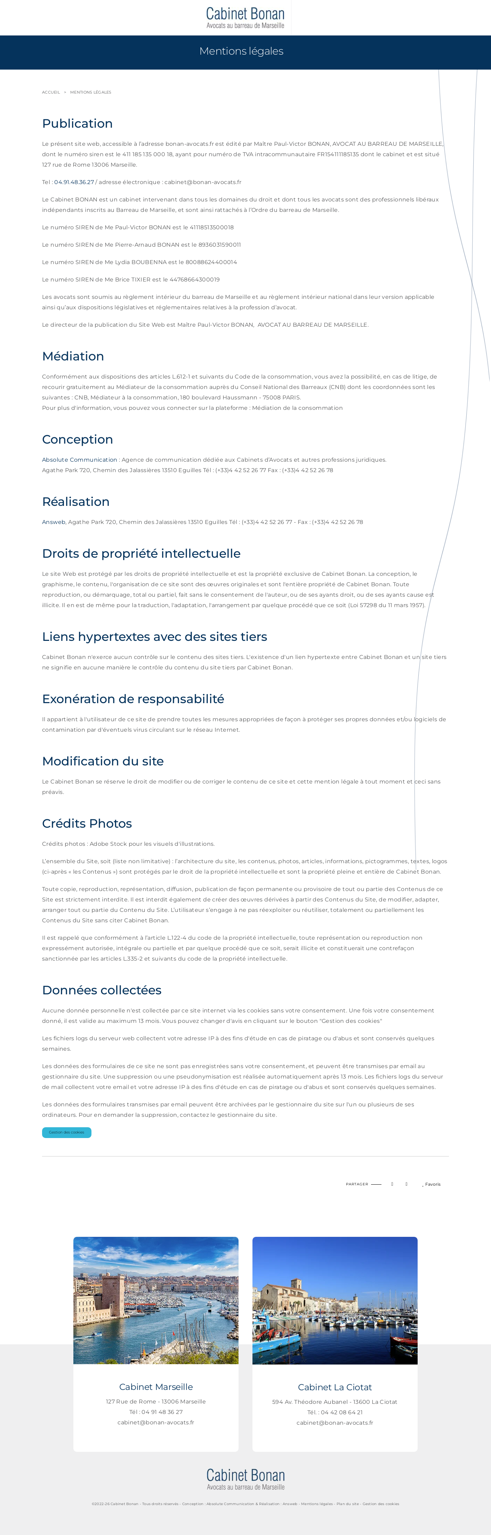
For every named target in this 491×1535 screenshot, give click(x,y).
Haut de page (50, 1178)
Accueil (51, 92)
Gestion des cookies (66, 1132)
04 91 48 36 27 (162, 1412)
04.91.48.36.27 (74, 182)
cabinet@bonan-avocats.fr (156, 1422)
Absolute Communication (80, 459)
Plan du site (348, 1504)
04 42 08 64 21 (342, 1412)
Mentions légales (90, 92)
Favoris (431, 1184)
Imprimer (66, 1178)
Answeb (53, 522)
